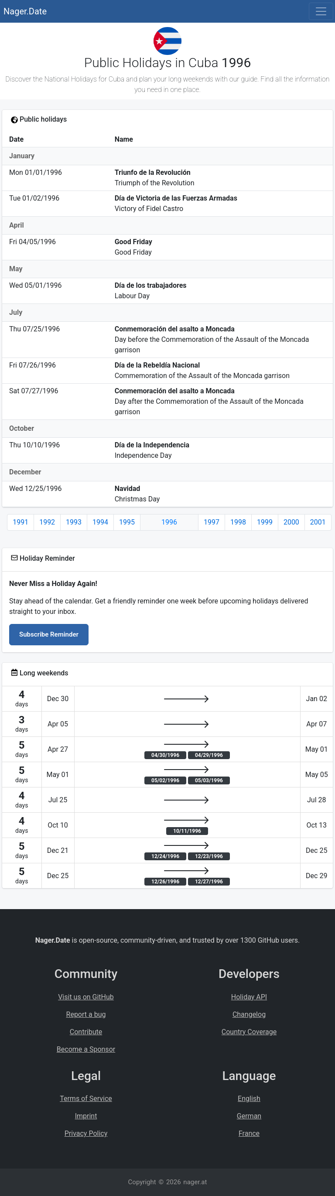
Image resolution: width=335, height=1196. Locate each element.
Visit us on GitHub (86, 997)
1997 (211, 522)
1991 (20, 522)
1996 (169, 522)
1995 (127, 522)
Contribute (86, 1032)
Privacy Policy (86, 1133)
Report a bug (86, 1014)
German (249, 1116)
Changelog (249, 1014)
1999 (265, 522)
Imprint (86, 1116)
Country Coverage (249, 1032)
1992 (47, 522)
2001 (318, 522)
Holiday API (249, 997)
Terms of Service (86, 1098)
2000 (291, 522)
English (249, 1098)
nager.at (195, 1182)
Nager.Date (25, 11)
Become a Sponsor (86, 1049)
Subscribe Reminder (49, 634)
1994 (100, 522)
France (249, 1133)
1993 (74, 522)
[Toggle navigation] (321, 11)
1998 (238, 522)
